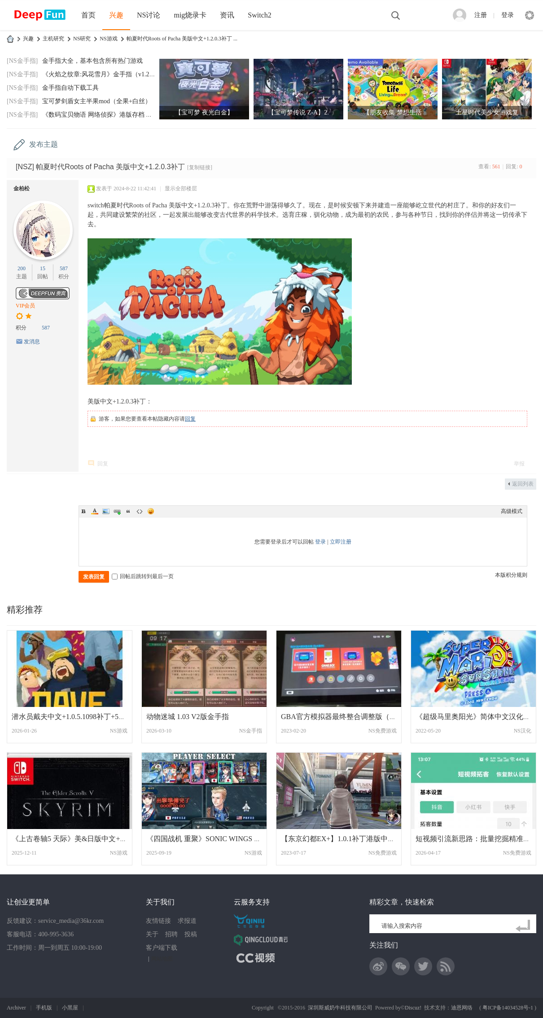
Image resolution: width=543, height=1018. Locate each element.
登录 (507, 15)
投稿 (190, 934)
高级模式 (511, 511)
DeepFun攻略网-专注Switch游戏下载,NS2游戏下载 (10, 38)
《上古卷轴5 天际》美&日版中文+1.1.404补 (80, 838)
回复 (190, 419)
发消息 (32, 341)
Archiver (16, 1008)
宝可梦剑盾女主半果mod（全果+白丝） (96, 101)
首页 (88, 15)
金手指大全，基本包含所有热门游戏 (92, 60)
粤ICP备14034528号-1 (507, 1008)
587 (64, 268)
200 (22, 268)
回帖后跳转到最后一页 (143, 576)
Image (105, 511)
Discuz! (413, 1008)
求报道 (187, 920)
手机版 (44, 1008)
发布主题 (43, 144)
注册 (480, 15)
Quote (128, 511)
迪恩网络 (462, 1008)
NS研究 (82, 38)
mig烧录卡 (190, 15)
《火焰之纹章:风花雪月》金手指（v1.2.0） (101, 74)
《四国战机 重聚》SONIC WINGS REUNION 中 (220, 838)
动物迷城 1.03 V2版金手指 (187, 716)
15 (42, 268)
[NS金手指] (22, 60)
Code (139, 511)
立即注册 (340, 542)
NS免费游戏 (382, 731)
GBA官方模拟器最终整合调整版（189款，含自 (355, 716)
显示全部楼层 (181, 188)
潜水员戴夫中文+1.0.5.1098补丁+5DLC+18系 (81, 716)
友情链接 (158, 920)
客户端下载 (161, 947)
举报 (519, 464)
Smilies (150, 511)
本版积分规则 (511, 575)
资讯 (227, 15)
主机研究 (53, 38)
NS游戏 (108, 38)
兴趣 (116, 15)
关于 (152, 934)
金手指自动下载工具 (70, 87)
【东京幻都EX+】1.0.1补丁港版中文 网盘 (346, 838)
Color (94, 511)
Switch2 (259, 15)
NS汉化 (522, 731)
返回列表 (523, 484)
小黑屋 (70, 1008)
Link (117, 511)
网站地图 (162, 959)
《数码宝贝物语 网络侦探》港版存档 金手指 (103, 114)
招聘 (171, 934)
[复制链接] (199, 167)
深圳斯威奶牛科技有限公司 (340, 1008)
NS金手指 (250, 731)
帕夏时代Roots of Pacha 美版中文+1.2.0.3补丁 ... (182, 38)
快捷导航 (529, 15)
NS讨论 (148, 15)
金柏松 (21, 188)
